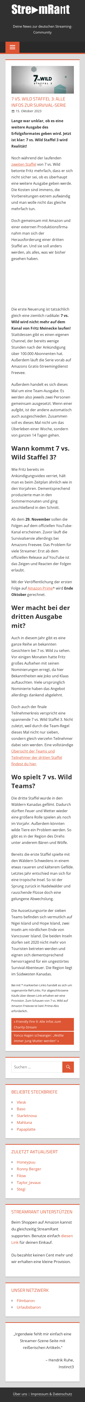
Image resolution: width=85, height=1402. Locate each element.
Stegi (21, 1189)
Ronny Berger (29, 1168)
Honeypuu (26, 1162)
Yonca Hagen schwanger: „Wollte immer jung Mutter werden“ (39, 1038)
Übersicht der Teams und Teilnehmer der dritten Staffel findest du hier (36, 757)
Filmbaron (26, 1300)
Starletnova (27, 1115)
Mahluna (24, 1122)
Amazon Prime (40, 588)
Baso (21, 1108)
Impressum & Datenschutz (51, 1394)
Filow (21, 1175)
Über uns (20, 1394)
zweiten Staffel (23, 164)
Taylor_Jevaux (29, 1182)
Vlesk (21, 1102)
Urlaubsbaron (29, 1307)
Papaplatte (26, 1129)
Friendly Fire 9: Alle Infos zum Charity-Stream (37, 1024)
